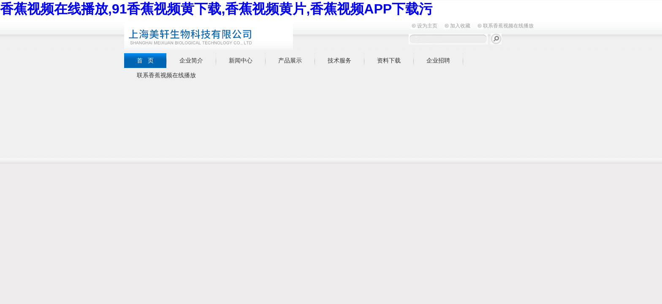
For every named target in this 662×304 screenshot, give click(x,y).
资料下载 (389, 60)
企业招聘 (438, 60)
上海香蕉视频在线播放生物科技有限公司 (229, 34)
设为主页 (427, 26)
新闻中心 (240, 60)
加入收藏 (460, 26)
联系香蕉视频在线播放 (508, 26)
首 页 (145, 60)
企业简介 (191, 60)
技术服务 (339, 60)
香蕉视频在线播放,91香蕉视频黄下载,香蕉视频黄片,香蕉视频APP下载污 (216, 8)
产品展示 (290, 60)
